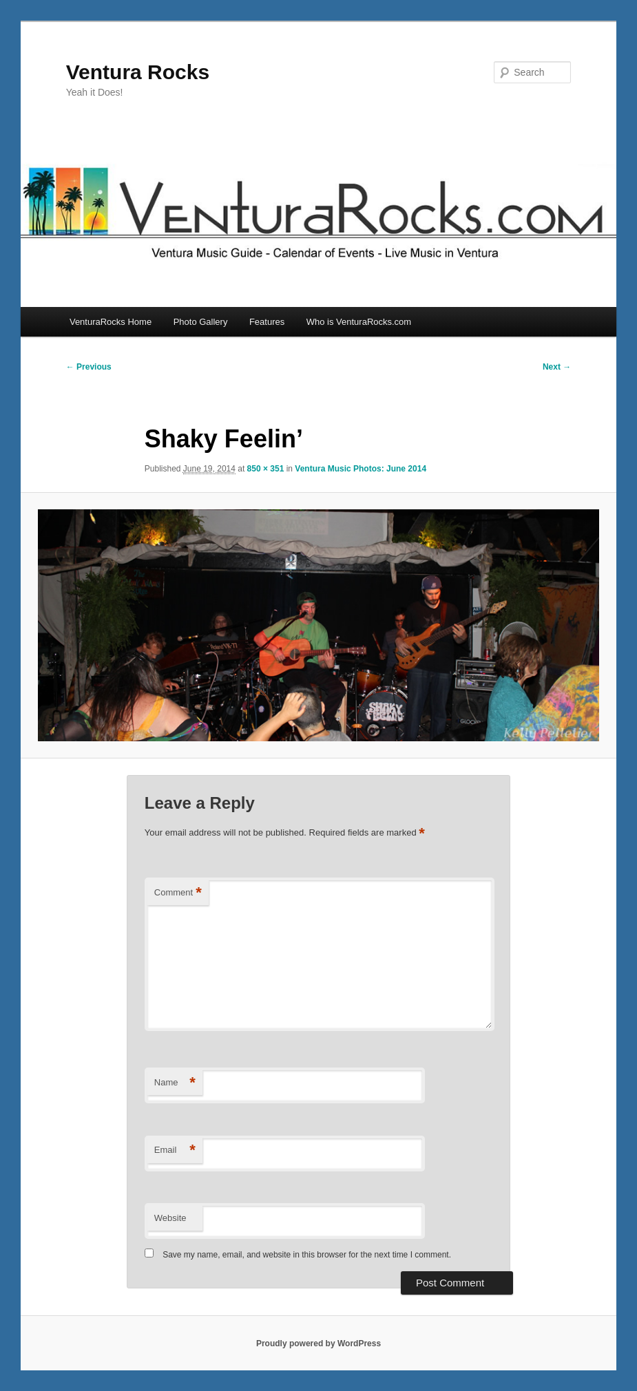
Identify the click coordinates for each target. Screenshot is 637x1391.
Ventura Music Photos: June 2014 (360, 469)
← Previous (89, 367)
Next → (557, 367)
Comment (178, 893)
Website (170, 1218)
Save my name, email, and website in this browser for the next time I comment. (307, 1255)
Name (175, 1083)
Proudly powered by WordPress (318, 1343)
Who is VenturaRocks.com (358, 322)
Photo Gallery (201, 322)
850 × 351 (265, 469)
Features (266, 322)
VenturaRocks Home (111, 322)
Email (175, 1150)
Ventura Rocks (137, 72)
